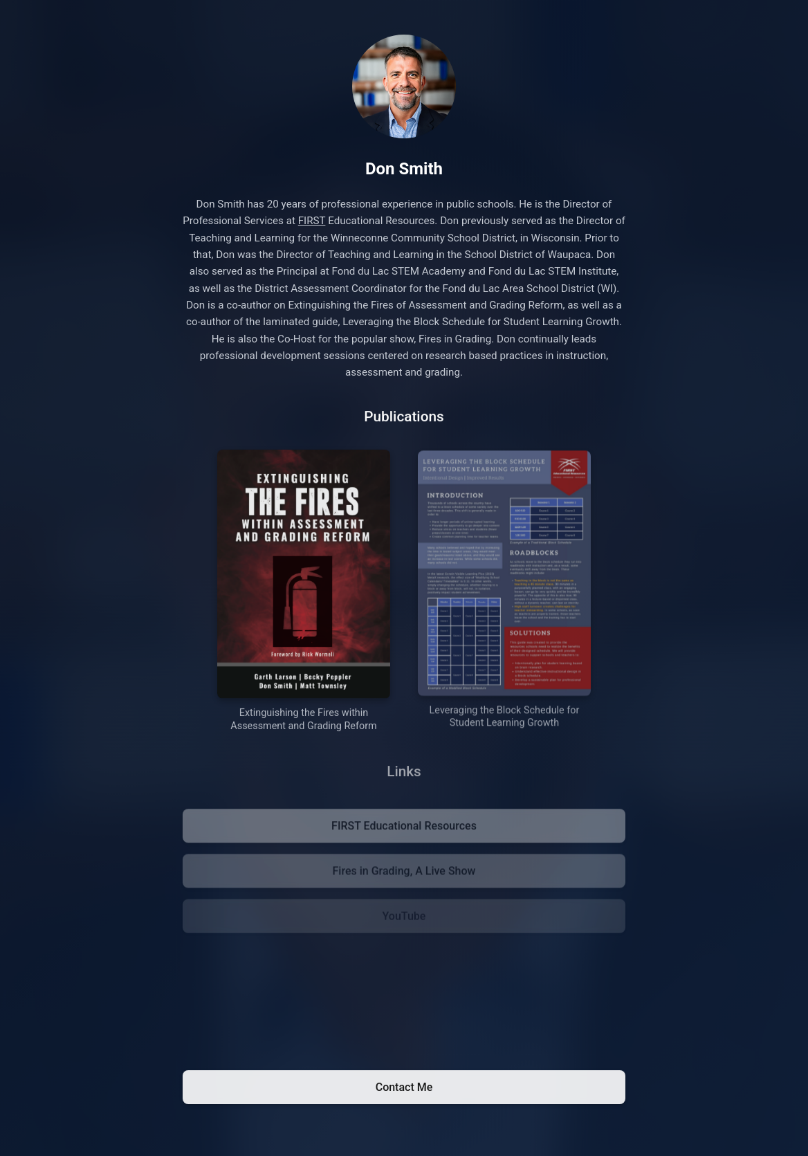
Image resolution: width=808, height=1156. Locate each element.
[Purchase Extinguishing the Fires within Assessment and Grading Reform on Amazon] (303, 593)
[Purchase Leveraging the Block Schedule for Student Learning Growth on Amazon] (504, 594)
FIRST (312, 221)
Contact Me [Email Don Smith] (404, 1087)
